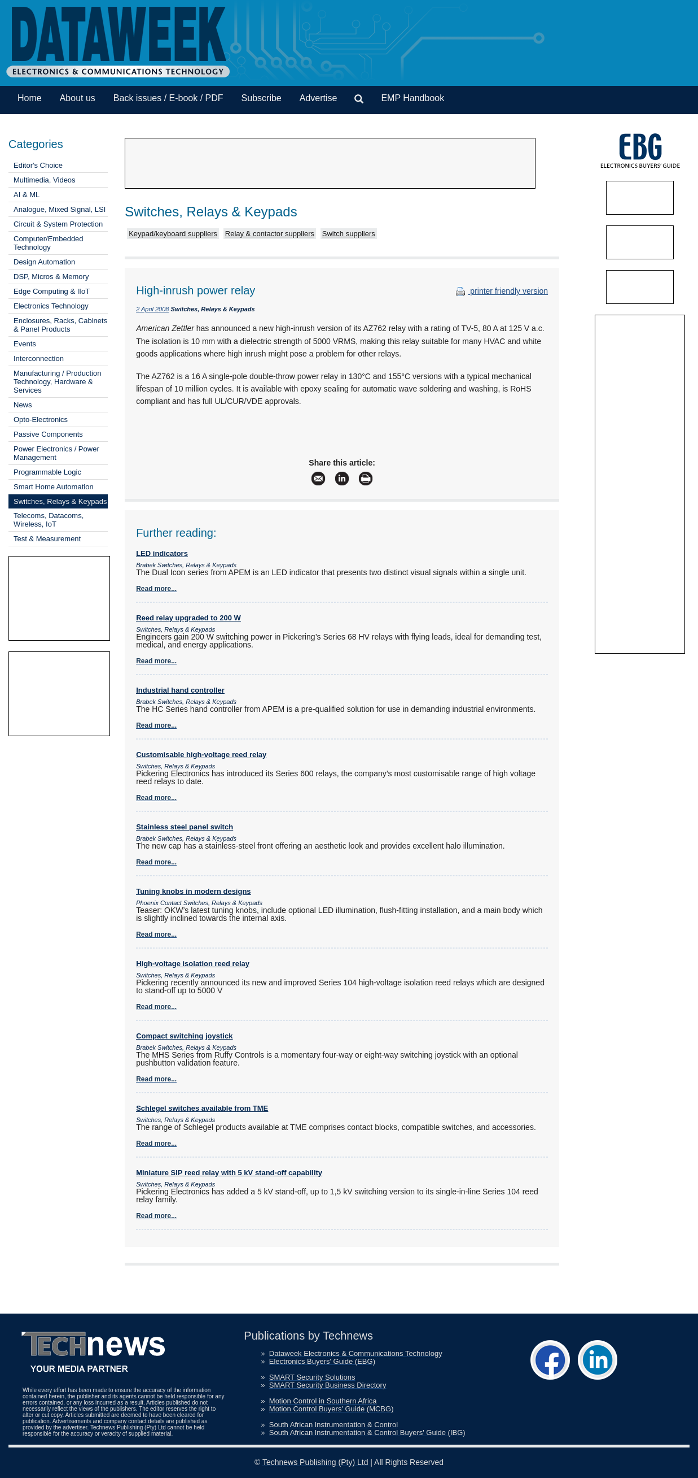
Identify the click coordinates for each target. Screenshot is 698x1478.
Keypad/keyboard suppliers (173, 233)
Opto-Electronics (41, 419)
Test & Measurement (47, 538)
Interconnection (39, 358)
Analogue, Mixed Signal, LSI (60, 209)
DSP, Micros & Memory (51, 276)
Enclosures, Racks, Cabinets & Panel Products (60, 324)
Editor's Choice (38, 165)
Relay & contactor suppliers (269, 233)
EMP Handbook (412, 98)
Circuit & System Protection (58, 224)
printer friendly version (500, 290)
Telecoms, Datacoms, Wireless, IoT (49, 519)
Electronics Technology (51, 306)
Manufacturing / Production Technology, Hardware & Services (57, 381)
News (23, 405)
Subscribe (262, 98)
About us (77, 98)
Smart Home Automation (54, 486)
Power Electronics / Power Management (56, 453)
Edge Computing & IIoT (52, 291)
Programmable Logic (47, 472)
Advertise (318, 98)
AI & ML (26, 194)
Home (29, 98)
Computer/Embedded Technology (49, 242)
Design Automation (44, 262)
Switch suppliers (348, 233)
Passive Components (48, 434)
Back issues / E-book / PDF (168, 98)
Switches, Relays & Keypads (60, 501)
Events (25, 344)
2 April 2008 (152, 309)
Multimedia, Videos (45, 180)
